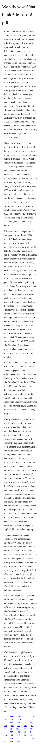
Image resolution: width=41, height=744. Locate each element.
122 (25, 716)
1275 (5, 738)
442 (25, 722)
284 (12, 726)
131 (5, 716)
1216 (19, 716)
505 (18, 738)
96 (12, 735)
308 (19, 719)
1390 (5, 735)
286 (18, 726)
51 (31, 732)
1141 (5, 719)
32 (11, 729)
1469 (5, 726)
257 (32, 726)
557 (12, 738)
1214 (32, 716)
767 (11, 732)
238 (18, 722)
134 (5, 732)
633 (25, 732)
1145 (18, 735)
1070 (32, 738)
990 (5, 729)
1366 (12, 722)
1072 (31, 735)
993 (31, 729)
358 (25, 735)
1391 (24, 729)
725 (11, 741)
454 (5, 722)
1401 (18, 732)
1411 (18, 741)
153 (25, 719)
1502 (17, 729)
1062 (32, 719)
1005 (25, 726)
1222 (31, 722)
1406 (12, 716)
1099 (12, 719)
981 (5, 741)
